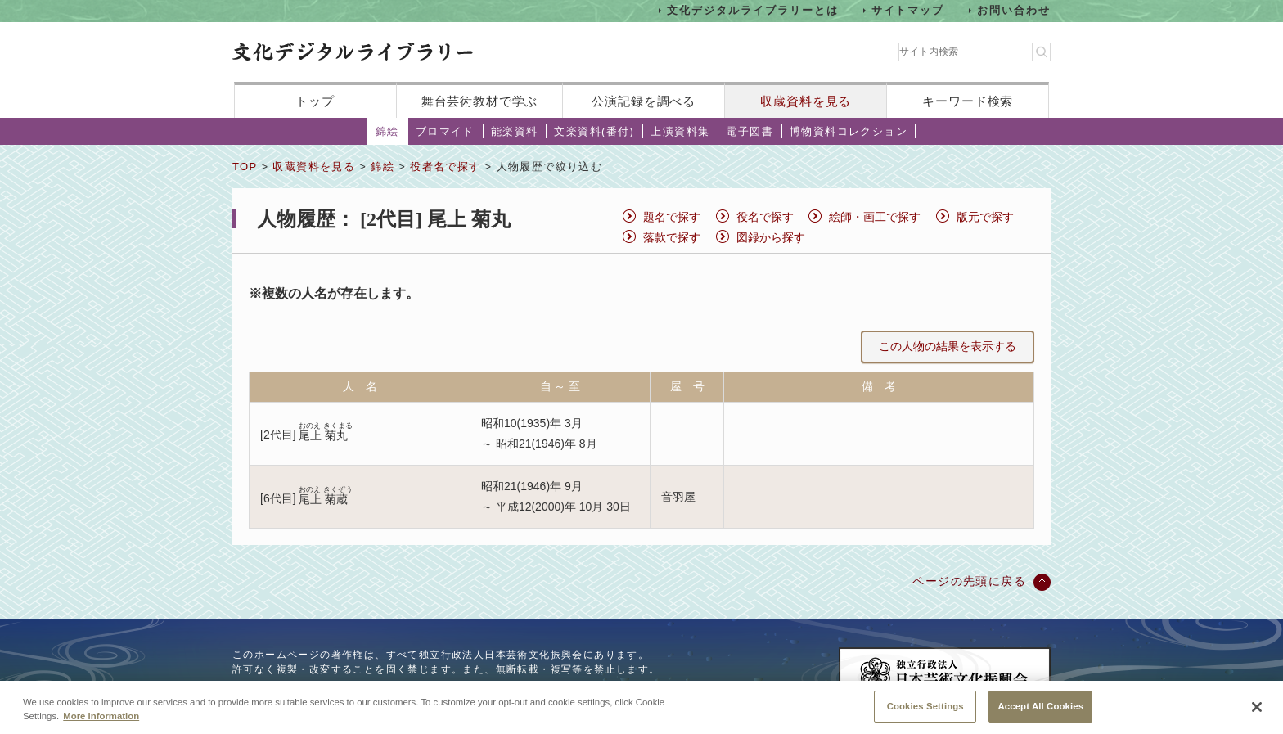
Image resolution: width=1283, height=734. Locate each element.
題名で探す (671, 216)
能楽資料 (514, 131)
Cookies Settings (925, 712)
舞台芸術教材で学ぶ (479, 101)
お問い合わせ (1014, 10)
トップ (315, 101)
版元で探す (985, 216)
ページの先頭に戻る (969, 581)
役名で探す (765, 216)
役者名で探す (445, 166)
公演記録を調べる (644, 101)
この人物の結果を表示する (947, 346)
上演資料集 (680, 131)
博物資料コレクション (848, 131)
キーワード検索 (967, 101)
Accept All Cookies (1040, 712)
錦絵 (387, 131)
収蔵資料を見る (805, 101)
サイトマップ (908, 10)
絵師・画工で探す (875, 216)
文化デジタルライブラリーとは (752, 10)
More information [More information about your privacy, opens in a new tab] (101, 722)
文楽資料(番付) (594, 131)
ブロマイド (445, 131)
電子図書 (749, 131)
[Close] (1257, 714)
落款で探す (671, 237)
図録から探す (770, 237)
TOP (244, 166)
